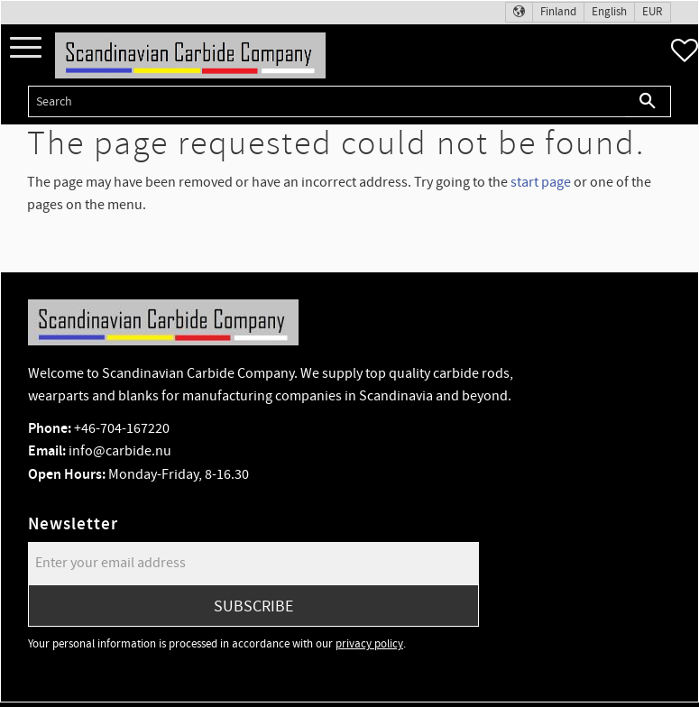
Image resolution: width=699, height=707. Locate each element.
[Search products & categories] (326, 101)
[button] (25, 48)
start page (540, 182)
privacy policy (369, 644)
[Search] (648, 101)
